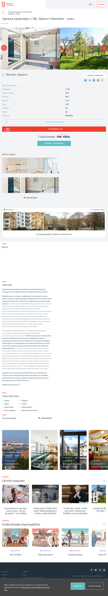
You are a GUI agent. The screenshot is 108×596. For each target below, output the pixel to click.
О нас (24, 575)
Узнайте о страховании (54, 143)
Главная (4, 12)
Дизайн (25, 571)
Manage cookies (94, 586)
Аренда (4, 575)
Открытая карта (45, 418)
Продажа (5, 571)
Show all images (30, 197)
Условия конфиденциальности (33, 578)
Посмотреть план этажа (55, 122)
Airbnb (4, 578)
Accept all (77, 586)
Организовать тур (55, 129)
